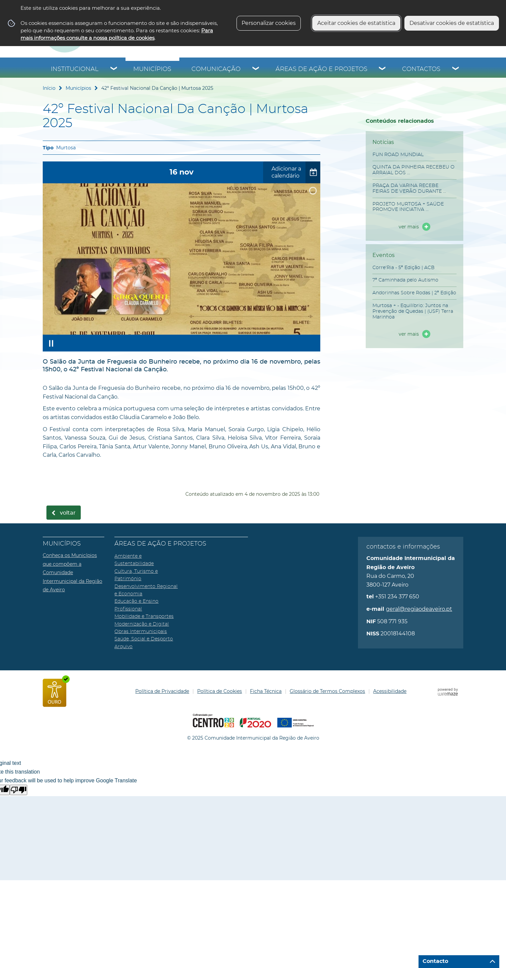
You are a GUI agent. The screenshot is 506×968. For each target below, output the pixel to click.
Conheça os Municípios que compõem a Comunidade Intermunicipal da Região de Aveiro (72, 572)
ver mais (409, 227)
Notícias (383, 142)
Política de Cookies (219, 691)
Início (49, 88)
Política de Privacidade (162, 691)
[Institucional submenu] (114, 69)
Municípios (152, 69)
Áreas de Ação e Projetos (321, 69)
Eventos (383, 255)
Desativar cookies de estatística (451, 23)
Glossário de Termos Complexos (327, 691)
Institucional (75, 69)
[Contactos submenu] (455, 69)
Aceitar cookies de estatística (356, 23)
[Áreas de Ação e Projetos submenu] (382, 69)
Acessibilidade (389, 691)
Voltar (68, 513)
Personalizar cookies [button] (269, 23)
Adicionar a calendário (286, 172)
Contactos (421, 69)
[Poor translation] (18, 790)
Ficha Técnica (266, 691)
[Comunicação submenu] (256, 69)
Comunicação (216, 69)
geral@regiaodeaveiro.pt (419, 609)
